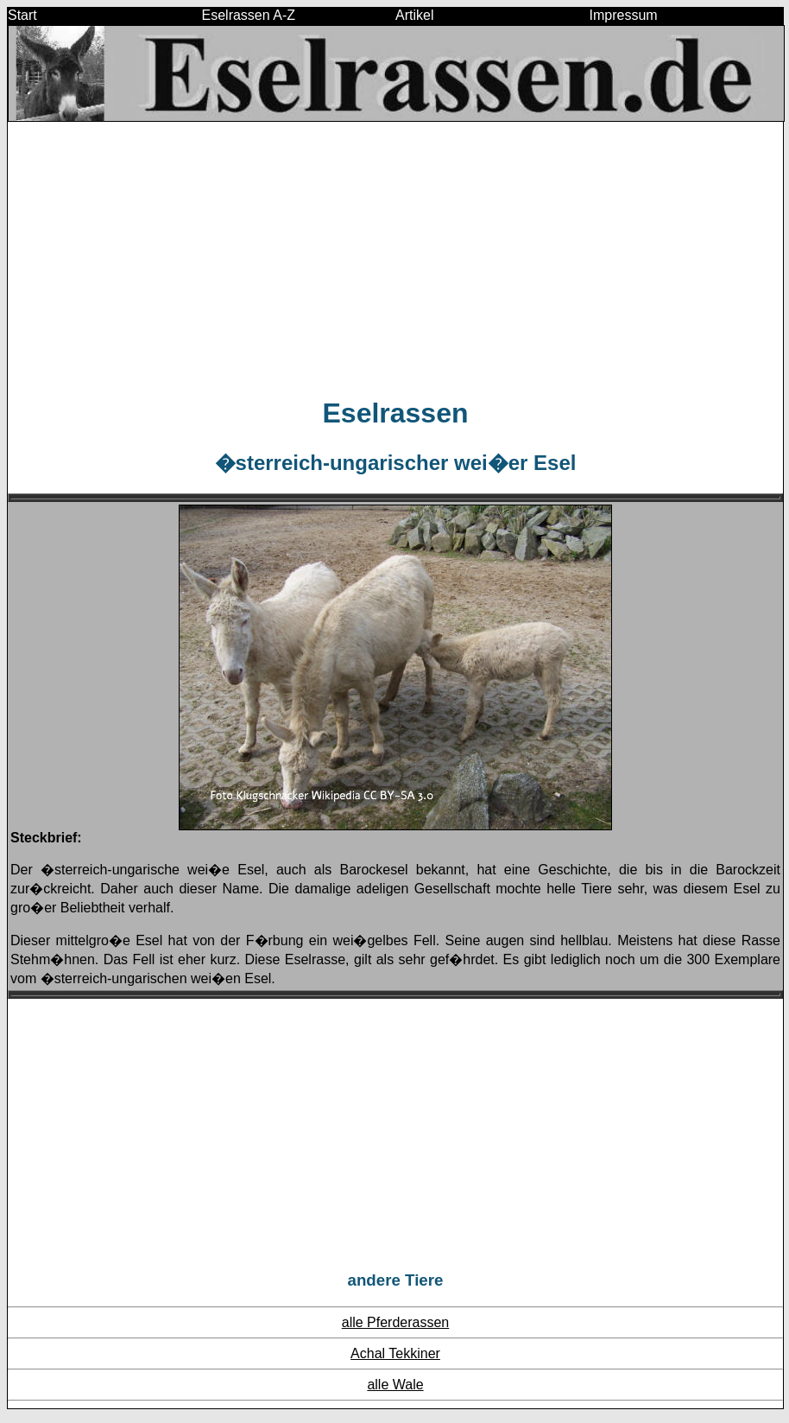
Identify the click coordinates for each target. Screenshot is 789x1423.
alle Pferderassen (396, 1322)
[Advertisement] (395, 258)
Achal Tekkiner (395, 1353)
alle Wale (395, 1384)
